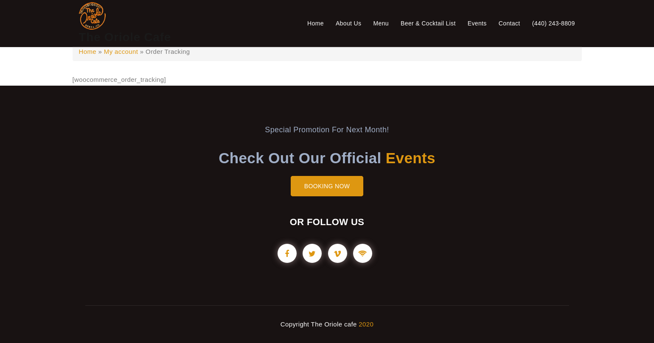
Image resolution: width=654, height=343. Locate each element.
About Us (349, 23)
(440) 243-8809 (553, 23)
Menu (381, 23)
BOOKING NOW (327, 186)
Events (477, 23)
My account (121, 51)
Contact (509, 23)
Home (315, 23)
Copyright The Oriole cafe (319, 324)
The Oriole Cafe (125, 37)
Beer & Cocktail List (428, 23)
